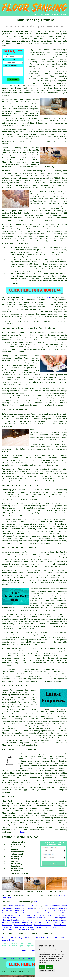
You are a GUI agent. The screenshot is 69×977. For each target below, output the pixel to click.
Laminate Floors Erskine (45, 938)
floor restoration (57, 756)
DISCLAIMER (62, 14)
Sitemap (3, 958)
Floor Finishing (36, 927)
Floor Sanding (23, 915)
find (10, 801)
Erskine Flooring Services (20, 837)
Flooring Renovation (47, 908)
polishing (50, 506)
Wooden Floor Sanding (23, 911)
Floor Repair (27, 920)
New (9, 958)
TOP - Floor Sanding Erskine (16, 938)
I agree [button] (42, 967)
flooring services (16, 785)
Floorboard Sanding (11, 920)
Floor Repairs (43, 918)
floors (61, 614)
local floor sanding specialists (18, 719)
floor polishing (51, 773)
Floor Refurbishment (23, 925)
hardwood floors (9, 495)
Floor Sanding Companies (23, 918)
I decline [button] (49, 967)
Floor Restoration (51, 906)
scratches (6, 665)
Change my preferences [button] (47, 970)
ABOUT (47, 14)
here (22, 832)
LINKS (41, 14)
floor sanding (45, 78)
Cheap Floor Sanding (25, 908)
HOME (35, 14)
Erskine (47, 297)
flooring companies (54, 818)
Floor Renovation (16, 906)
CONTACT (53, 14)
